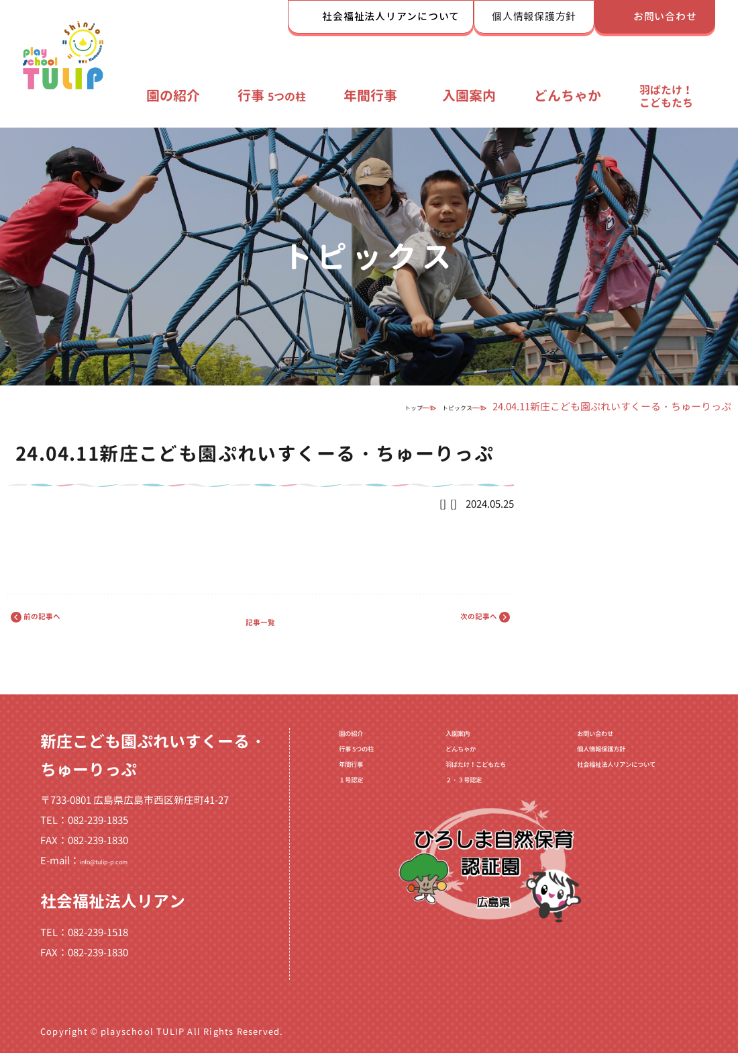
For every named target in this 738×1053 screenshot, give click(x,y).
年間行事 (370, 95)
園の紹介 (173, 95)
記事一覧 (260, 620)
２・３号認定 (437, 812)
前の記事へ (66, 620)
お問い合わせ (665, 16)
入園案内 (469, 95)
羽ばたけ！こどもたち (666, 96)
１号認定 (338, 812)
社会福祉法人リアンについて (391, 16)
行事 (272, 95)
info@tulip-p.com (121, 861)
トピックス (435, 407)
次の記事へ (455, 620)
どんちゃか (567, 95)
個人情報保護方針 (534, 16)
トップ (363, 407)
